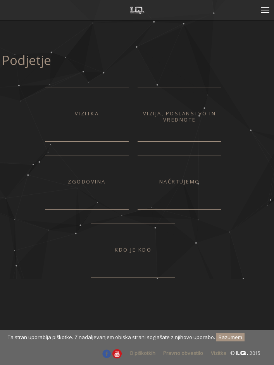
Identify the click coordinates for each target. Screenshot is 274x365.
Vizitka (218, 353)
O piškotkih (142, 353)
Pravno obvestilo (183, 353)
